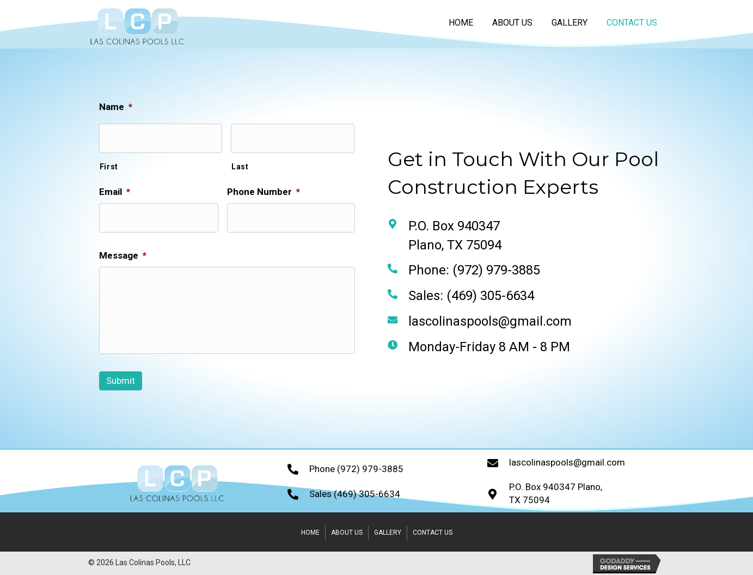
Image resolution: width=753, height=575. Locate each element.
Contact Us (432, 532)
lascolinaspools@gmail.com (492, 321)
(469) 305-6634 (492, 295)
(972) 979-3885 (498, 270)
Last (237, 166)
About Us (347, 532)
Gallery (387, 532)
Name (113, 106)
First (106, 166)
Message (120, 255)
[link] (460, 22)
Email (111, 191)
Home (310, 532)
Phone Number (260, 191)
